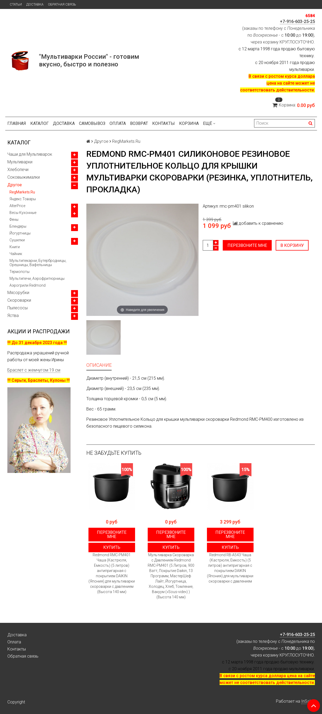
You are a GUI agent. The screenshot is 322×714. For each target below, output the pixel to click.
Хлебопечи (17, 169)
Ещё (209, 123)
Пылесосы (17, 307)
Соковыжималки (23, 177)
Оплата (118, 123)
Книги (14, 247)
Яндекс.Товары (22, 199)
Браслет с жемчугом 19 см (33, 370)
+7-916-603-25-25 (297, 21)
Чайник (15, 254)
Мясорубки (18, 292)
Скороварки (19, 300)
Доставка (34, 4)
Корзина (189, 123)
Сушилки (17, 240)
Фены (13, 219)
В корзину (292, 245)
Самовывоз (92, 123)
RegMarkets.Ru (22, 192)
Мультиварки (19, 161)
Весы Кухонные (22, 213)
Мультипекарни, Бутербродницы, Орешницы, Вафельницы (37, 262)
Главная (16, 123)
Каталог (39, 123)
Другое (14, 184)
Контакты (163, 123)
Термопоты (19, 272)
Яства (13, 315)
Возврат (139, 123)
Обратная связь (62, 4)
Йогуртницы (20, 233)
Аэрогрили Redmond (27, 285)
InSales (308, 701)
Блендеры (17, 226)
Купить (111, 547)
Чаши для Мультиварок (29, 154)
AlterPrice (17, 206)
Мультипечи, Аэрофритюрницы (37, 278)
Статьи (16, 4)
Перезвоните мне (247, 245)
